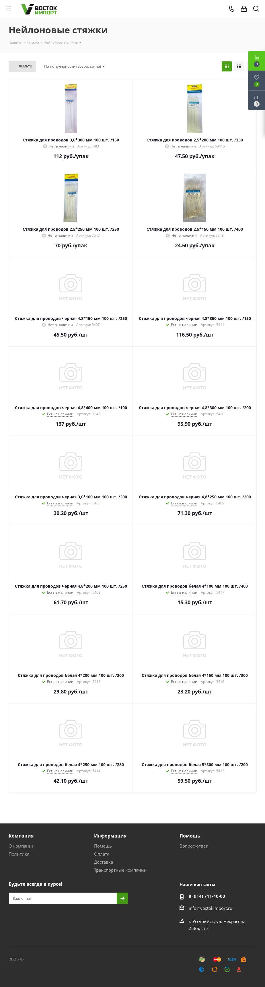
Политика (19, 854)
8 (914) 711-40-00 (207, 896)
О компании (22, 846)
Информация (110, 836)
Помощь (103, 846)
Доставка (103, 862)
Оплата (101, 854)
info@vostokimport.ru (210, 908)
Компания (21, 836)
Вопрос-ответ (194, 846)
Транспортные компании (120, 870)
